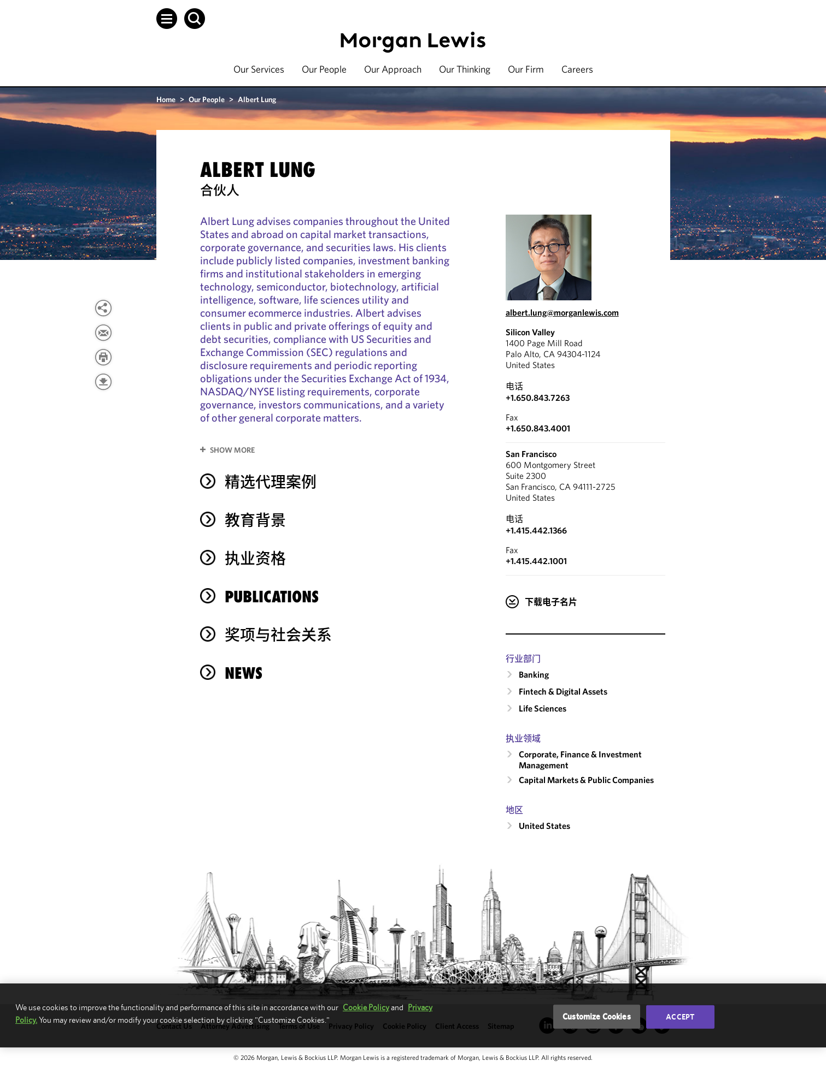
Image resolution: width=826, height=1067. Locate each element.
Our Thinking (464, 69)
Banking (534, 674)
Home (165, 99)
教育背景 (255, 520)
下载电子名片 (551, 601)
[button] (166, 18)
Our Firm (526, 69)
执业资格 (255, 558)
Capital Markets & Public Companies (586, 779)
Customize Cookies (597, 1016)
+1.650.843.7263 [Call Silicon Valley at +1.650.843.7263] (538, 397)
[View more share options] (103, 308)
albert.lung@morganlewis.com (562, 312)
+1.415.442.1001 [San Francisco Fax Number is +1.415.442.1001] (536, 560)
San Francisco (531, 453)
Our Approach (392, 69)
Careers (577, 69)
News (243, 673)
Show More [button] (232, 450)
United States (544, 825)
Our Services (258, 69)
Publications (272, 596)
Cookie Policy (366, 1007)
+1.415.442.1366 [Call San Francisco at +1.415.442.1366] (536, 530)
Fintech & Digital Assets (563, 691)
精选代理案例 (271, 481)
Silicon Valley (530, 332)
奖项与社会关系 (278, 634)
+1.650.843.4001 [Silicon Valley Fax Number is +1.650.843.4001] (538, 428)
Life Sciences (542, 708)
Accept (680, 1017)
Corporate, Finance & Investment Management (580, 759)
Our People (324, 69)
